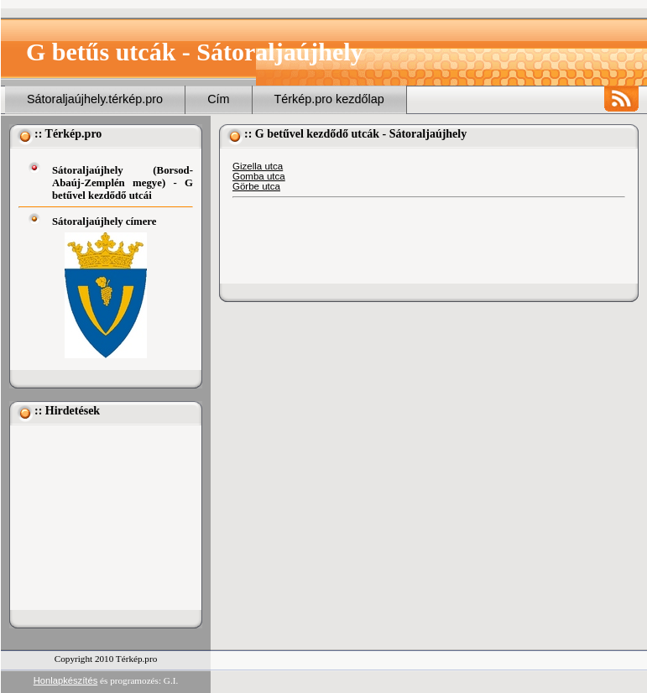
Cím (218, 99)
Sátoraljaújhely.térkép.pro (95, 99)
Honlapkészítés (66, 680)
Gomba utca (258, 176)
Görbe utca (256, 186)
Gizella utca (257, 166)
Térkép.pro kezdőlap (329, 99)
